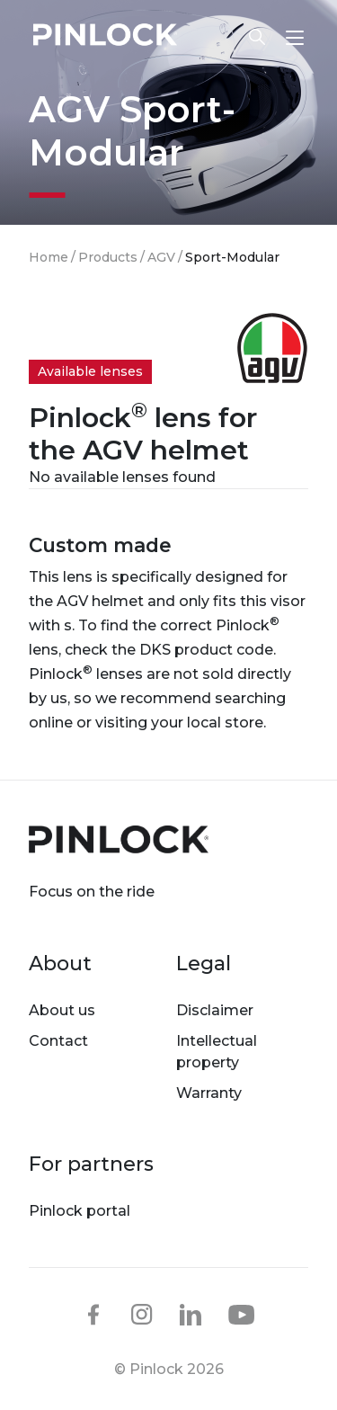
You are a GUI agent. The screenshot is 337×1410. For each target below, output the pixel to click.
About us (62, 1010)
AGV (161, 257)
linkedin (190, 1314)
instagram (142, 1314)
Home (48, 257)
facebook (93, 1314)
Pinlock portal (79, 1210)
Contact (58, 1040)
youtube (241, 1315)
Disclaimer (214, 1010)
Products (107, 257)
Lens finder (257, 37)
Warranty (209, 1093)
